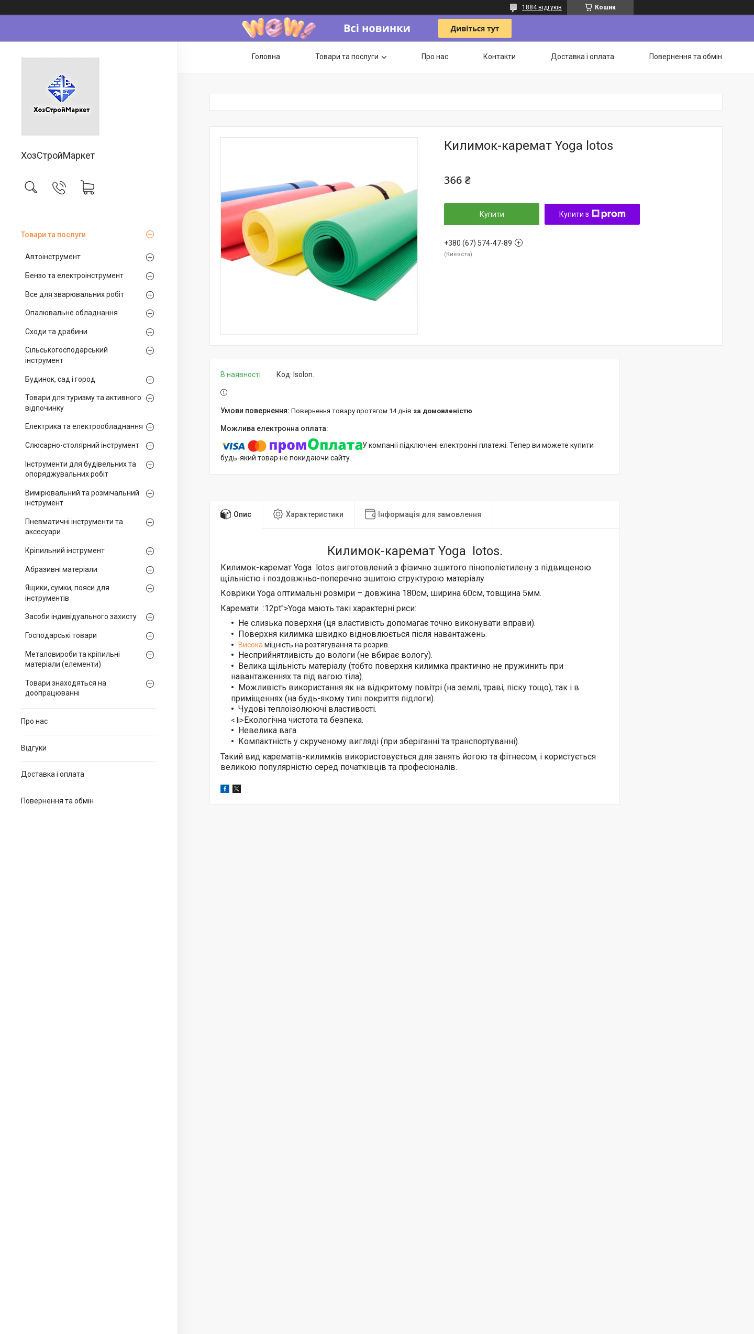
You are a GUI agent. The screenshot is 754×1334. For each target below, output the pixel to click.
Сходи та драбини (56, 331)
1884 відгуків (542, 7)
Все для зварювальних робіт (74, 294)
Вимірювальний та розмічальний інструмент (82, 498)
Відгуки (34, 748)
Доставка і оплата (52, 774)
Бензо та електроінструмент (74, 275)
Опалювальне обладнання (71, 312)
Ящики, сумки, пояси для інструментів (67, 592)
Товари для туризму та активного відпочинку (83, 402)
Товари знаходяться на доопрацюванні (65, 688)
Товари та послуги (53, 234)
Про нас (34, 721)
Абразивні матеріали (61, 569)
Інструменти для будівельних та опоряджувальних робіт (80, 469)
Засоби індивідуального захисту (81, 616)
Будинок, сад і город (60, 379)
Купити (492, 214)
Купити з (592, 214)
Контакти (499, 56)
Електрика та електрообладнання (84, 426)
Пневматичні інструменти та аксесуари (74, 526)
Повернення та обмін (57, 801)
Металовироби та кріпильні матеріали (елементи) (72, 659)
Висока (250, 645)
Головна (266, 56)
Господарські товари (61, 635)
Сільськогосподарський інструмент (66, 355)
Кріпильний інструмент (65, 550)
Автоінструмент (53, 256)
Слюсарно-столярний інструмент (82, 445)
